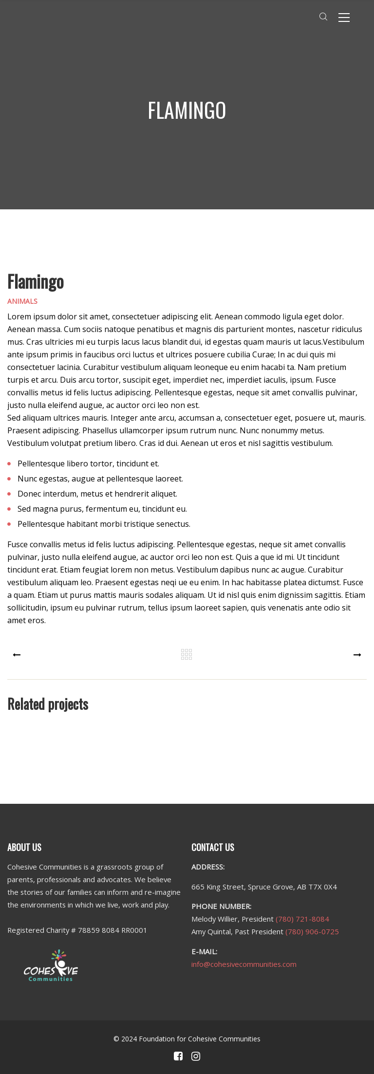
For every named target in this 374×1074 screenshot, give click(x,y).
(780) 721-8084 (302, 919)
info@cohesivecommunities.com (244, 964)
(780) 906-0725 (312, 931)
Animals (22, 301)
